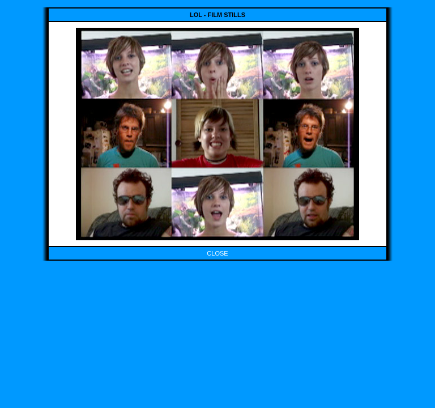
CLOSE (217, 253)
